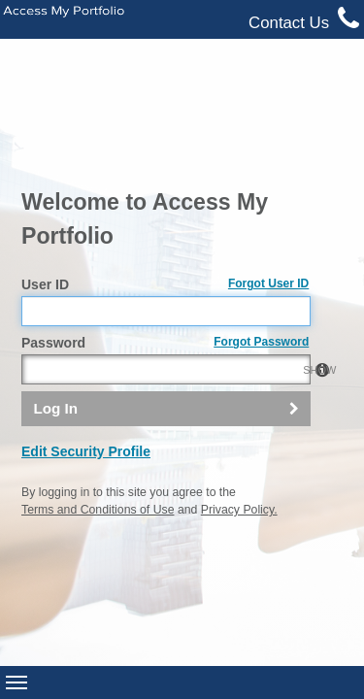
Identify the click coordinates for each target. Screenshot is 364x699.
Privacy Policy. (239, 377)
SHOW (290, 238)
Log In (55, 275)
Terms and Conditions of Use (97, 377)
